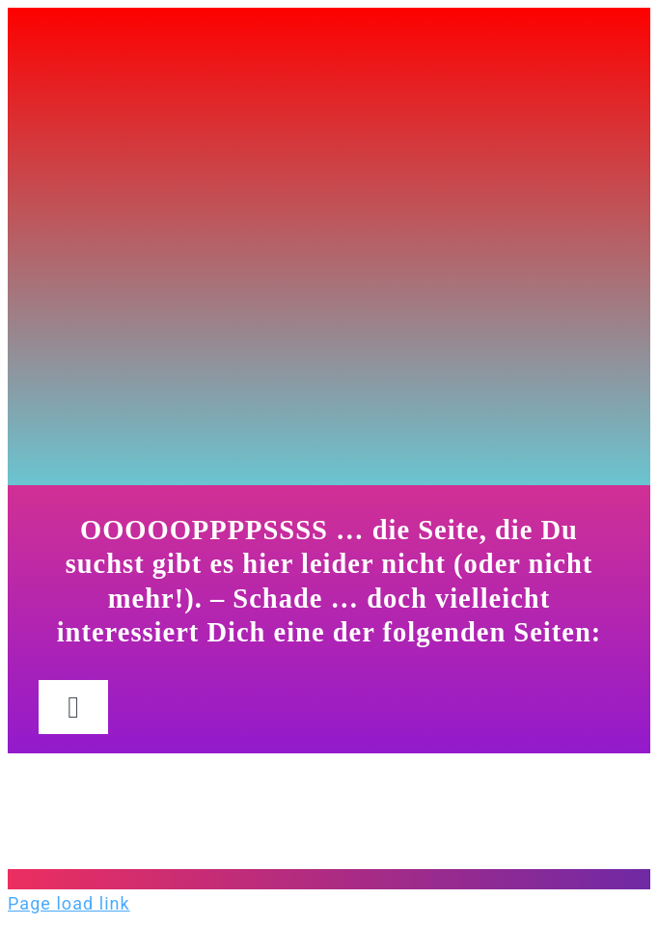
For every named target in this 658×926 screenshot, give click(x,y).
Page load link (69, 903)
